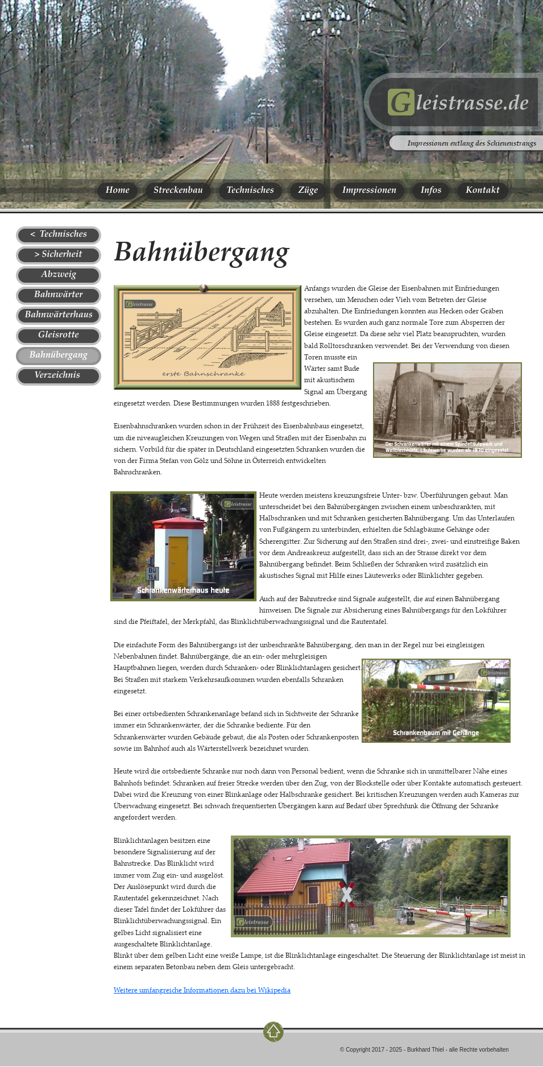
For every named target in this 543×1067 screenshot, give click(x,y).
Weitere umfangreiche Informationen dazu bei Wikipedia (202, 990)
